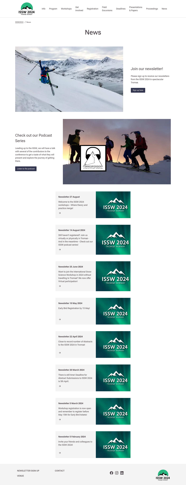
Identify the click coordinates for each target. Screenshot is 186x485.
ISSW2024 (19, 22)
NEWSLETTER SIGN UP (28, 470)
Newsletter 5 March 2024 (70, 403)
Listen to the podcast (26, 169)
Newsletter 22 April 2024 (70, 336)
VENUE (20, 476)
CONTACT (60, 470)
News (164, 8)
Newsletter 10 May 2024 (70, 303)
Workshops (66, 8)
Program (53, 8)
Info (43, 8)
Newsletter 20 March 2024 (71, 370)
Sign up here (138, 90)
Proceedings (152, 8)
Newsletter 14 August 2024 (71, 230)
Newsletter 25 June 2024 (70, 266)
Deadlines (121, 8)
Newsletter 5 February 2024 (72, 436)
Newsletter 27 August (69, 197)
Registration (92, 8)
